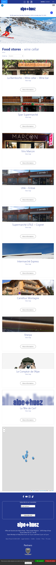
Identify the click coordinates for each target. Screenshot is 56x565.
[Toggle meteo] (24, 2)
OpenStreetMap (43, 490)
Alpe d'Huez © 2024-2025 (13, 539)
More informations (28, 89)
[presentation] (14, 511)
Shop (4, 1)
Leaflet (33, 490)
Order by (4, 56)
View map (28, 80)
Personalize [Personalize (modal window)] (28, 563)
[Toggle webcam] (28, 2)
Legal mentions (25, 539)
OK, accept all (39, 561)
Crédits (33, 539)
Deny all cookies (50, 561)
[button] (24, 458)
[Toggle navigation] (53, 5)
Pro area (48, 539)
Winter (43, 1)
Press (43, 539)
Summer (47, 1)
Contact (38, 539)
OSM (52, 490)
